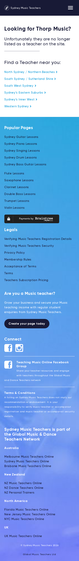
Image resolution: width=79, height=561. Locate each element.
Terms (8, 273)
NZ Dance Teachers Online (24, 487)
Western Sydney (18, 106)
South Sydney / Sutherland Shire (30, 78)
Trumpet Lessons (16, 200)
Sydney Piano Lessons (20, 143)
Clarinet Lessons (16, 187)
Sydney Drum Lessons (20, 157)
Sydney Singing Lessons (22, 150)
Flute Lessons (14, 173)
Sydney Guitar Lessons (21, 137)
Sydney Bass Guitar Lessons (25, 164)
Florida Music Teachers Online (26, 509)
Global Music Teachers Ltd (39, 554)
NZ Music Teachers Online (23, 483)
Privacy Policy (14, 252)
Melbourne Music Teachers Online (29, 456)
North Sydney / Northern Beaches (31, 72)
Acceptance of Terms (20, 266)
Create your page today (27, 323)
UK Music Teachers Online (23, 536)
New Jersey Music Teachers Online (29, 514)
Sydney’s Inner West (20, 99)
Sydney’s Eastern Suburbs (25, 92)
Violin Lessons (14, 207)
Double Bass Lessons (19, 194)
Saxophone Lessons (19, 180)
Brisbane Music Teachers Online (27, 466)
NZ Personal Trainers (19, 492)
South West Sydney (20, 85)
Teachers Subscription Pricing (26, 280)
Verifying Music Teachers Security (29, 245)
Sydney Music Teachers (22, 8)
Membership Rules (17, 259)
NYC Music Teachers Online (24, 519)
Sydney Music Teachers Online (26, 461)
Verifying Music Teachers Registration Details (38, 239)
